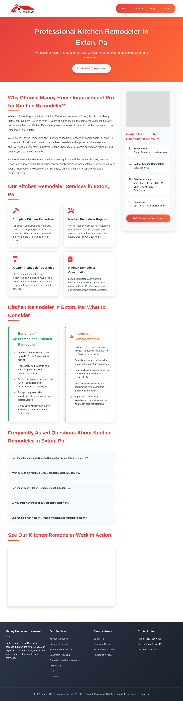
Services (139, 8)
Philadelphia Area (103, 655)
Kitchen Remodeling (60, 645)
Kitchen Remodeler (59, 639)
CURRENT (55, 677)
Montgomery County (104, 650)
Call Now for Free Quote (148, 218)
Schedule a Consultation (91, 68)
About (124, 8)
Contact (166, 8)
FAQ (152, 8)
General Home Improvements (65, 661)
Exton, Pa (99, 639)
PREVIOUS (56, 666)
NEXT (53, 671)
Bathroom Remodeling (61, 650)
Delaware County (102, 645)
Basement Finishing (60, 655)
